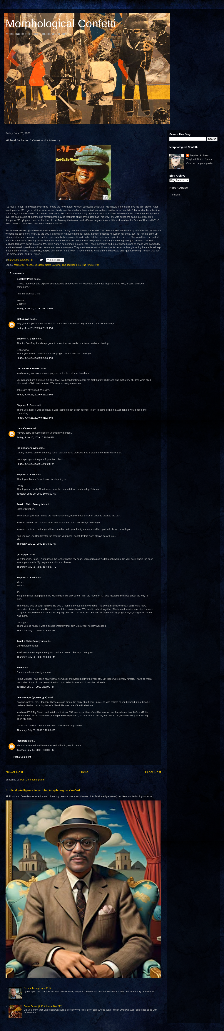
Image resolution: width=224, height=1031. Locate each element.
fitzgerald (22, 740)
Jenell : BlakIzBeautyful (30, 504)
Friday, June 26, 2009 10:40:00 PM (35, 464)
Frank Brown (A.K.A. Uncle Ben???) (43, 1006)
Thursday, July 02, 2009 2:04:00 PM (36, 630)
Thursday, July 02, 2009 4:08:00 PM (36, 657)
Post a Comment (22, 756)
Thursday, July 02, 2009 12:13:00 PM (36, 567)
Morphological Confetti (61, 23)
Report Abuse (178, 187)
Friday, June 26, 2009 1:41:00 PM (35, 308)
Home (84, 772)
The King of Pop (90, 264)
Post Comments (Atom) (32, 779)
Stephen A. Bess (26, 338)
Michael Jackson (35, 264)
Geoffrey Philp (25, 279)
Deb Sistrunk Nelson (28, 368)
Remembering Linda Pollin (38, 988)
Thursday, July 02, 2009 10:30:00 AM (36, 543)
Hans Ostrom (24, 428)
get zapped (23, 554)
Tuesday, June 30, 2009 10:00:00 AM (36, 493)
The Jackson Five (71, 264)
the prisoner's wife (27, 448)
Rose (20, 667)
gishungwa (23, 319)
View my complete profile (199, 163)
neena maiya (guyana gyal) (32, 697)
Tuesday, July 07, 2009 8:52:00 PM (35, 686)
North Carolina (53, 264)
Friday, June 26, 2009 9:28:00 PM (35, 394)
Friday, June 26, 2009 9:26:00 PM (35, 358)
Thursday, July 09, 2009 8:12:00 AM (36, 730)
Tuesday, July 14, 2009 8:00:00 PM (35, 750)
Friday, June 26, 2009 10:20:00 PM (35, 437)
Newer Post (14, 772)
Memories (19, 264)
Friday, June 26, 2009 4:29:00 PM (35, 328)
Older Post (153, 772)
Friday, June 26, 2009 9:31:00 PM (35, 417)
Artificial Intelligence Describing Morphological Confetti (43, 790)
